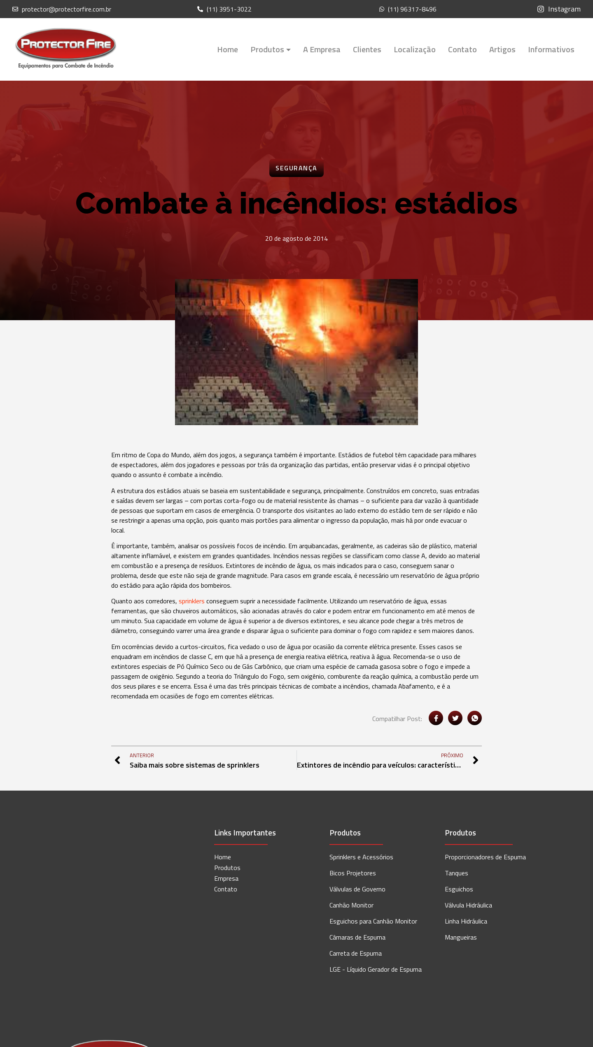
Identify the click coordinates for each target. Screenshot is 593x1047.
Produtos (270, 49)
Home (227, 49)
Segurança (296, 168)
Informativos (551, 49)
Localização (415, 49)
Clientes (367, 49)
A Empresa (322, 49)
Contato (462, 49)
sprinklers (192, 601)
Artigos (502, 49)
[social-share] (436, 718)
